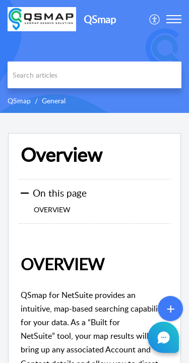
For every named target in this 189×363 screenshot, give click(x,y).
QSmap (19, 100)
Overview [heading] (61, 155)
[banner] (94, 56)
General (54, 100)
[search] (94, 75)
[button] (155, 19)
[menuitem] (155, 19)
